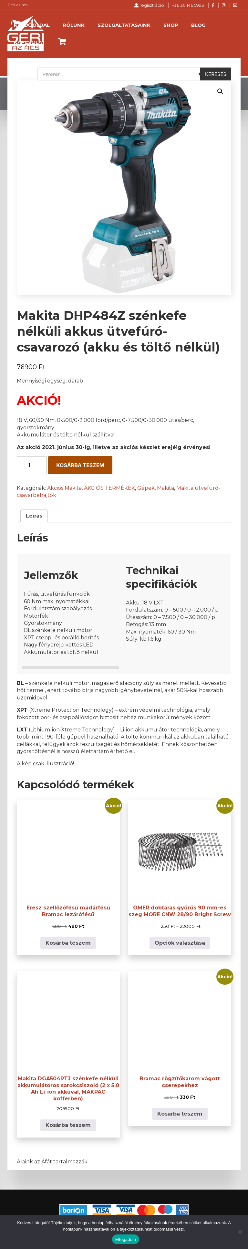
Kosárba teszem (80, 465)
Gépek (146, 488)
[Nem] (240, 1232)
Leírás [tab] (34, 516)
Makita (165, 488)
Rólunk (74, 25)
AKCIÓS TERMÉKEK (109, 488)
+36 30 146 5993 (188, 5)
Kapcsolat (29, 42)
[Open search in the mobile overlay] (134, 74)
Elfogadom (125, 1239)
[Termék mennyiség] (32, 465)
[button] (220, 91)
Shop (170, 25)
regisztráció (149, 5)
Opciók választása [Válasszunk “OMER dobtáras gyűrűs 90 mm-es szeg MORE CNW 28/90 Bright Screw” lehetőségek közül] (180, 943)
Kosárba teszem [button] (68, 943)
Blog (198, 25)
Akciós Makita (64, 488)
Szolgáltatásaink (124, 25)
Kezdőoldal (32, 25)
